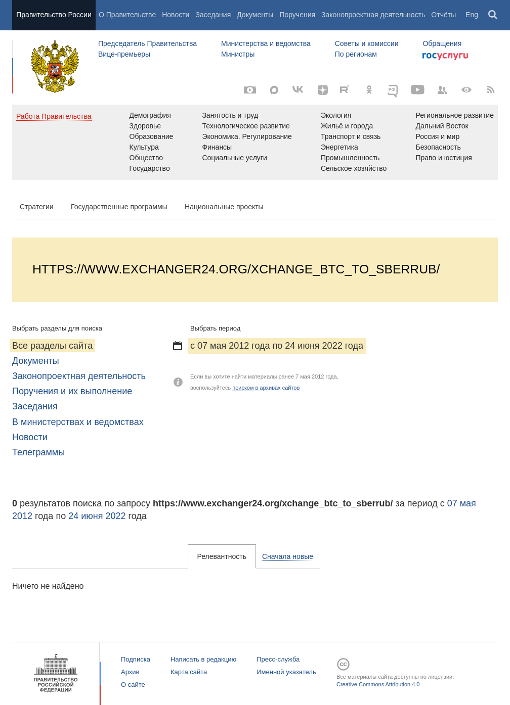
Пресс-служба (278, 659)
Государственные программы (119, 207)
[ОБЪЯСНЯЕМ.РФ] (393, 90)
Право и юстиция (443, 158)
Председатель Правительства (147, 43)
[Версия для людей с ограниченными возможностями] (466, 90)
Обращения (441, 43)
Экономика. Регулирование (246, 136)
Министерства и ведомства (266, 43)
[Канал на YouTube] (418, 90)
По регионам (356, 54)
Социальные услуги (234, 158)
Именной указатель (286, 672)
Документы (255, 15)
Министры (237, 54)
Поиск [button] (493, 15)
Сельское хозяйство (354, 168)
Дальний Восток (441, 126)
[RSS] (491, 90)
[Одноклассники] (369, 90)
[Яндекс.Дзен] (323, 90)
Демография (150, 115)
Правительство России (53, 15)
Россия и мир (437, 136)
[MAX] (274, 90)
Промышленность (350, 158)
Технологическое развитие (245, 126)
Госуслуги (445, 56)
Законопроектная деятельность (373, 15)
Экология (336, 115)
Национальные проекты (224, 207)
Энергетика (339, 147)
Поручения (297, 15)
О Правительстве (127, 15)
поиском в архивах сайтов (266, 388)
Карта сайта (189, 672)
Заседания (213, 15)
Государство (150, 168)
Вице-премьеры (124, 54)
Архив (130, 672)
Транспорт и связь (351, 136)
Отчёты (443, 15)
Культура (144, 147)
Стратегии (37, 207)
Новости (175, 15)
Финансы (217, 147)
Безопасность (437, 147)
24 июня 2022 (96, 516)
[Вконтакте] (298, 90)
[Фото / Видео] (250, 90)
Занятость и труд (230, 115)
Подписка (135, 659)
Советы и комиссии (367, 43)
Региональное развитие (454, 115)
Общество (146, 158)
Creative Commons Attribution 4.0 (377, 684)
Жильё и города (347, 126)
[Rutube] (346, 89)
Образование (152, 136)
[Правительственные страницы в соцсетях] (442, 90)
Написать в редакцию (203, 659)
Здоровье (145, 126)
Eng (471, 15)
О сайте (133, 684)
